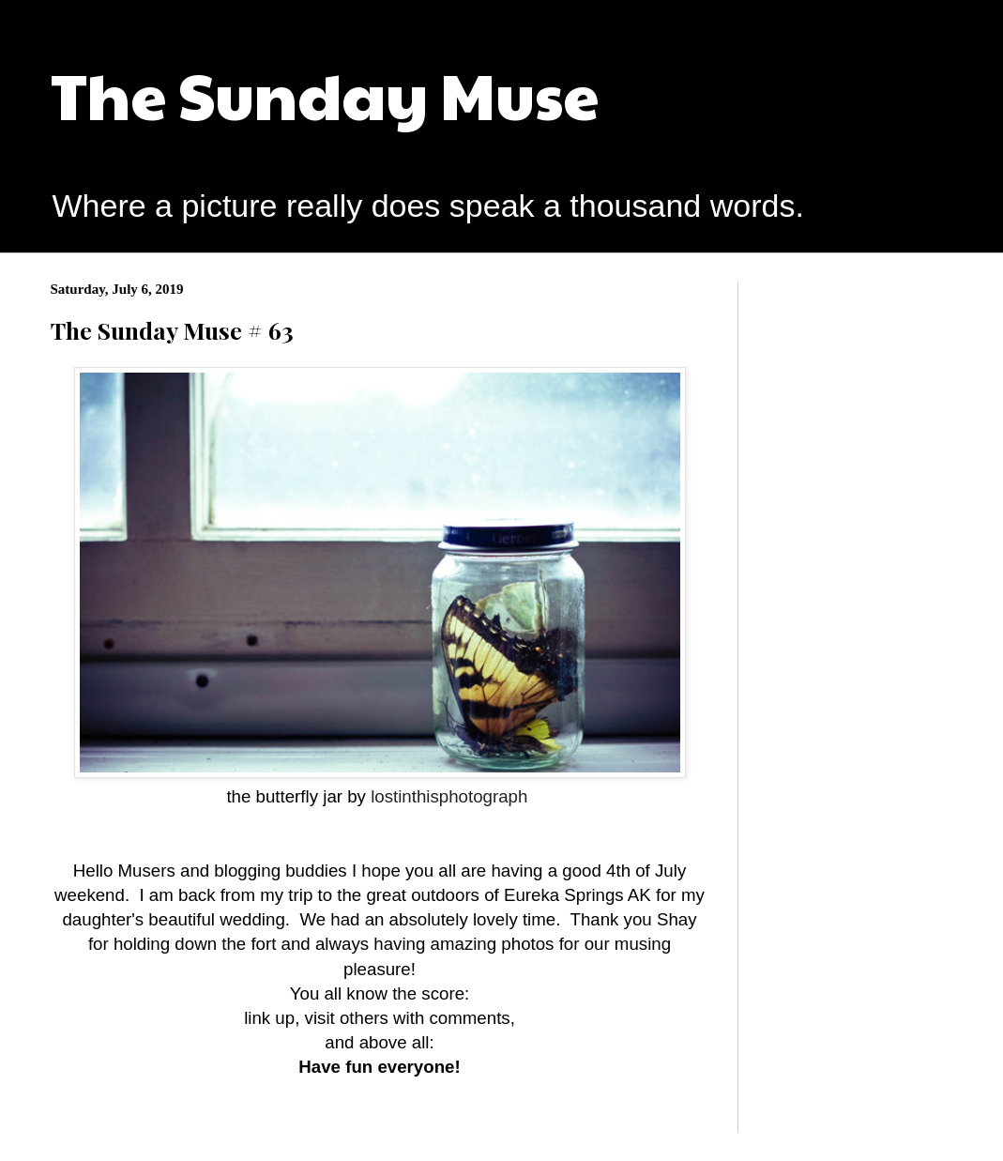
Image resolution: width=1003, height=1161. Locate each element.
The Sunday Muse (325, 93)
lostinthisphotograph (446, 796)
